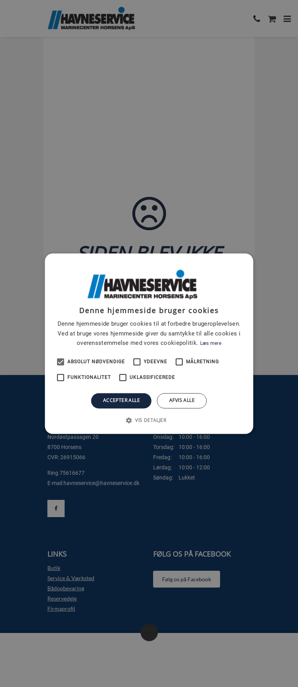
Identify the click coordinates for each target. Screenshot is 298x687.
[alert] (149, 343)
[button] (149, 420)
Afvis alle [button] (182, 400)
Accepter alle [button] (121, 400)
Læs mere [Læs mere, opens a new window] (210, 343)
